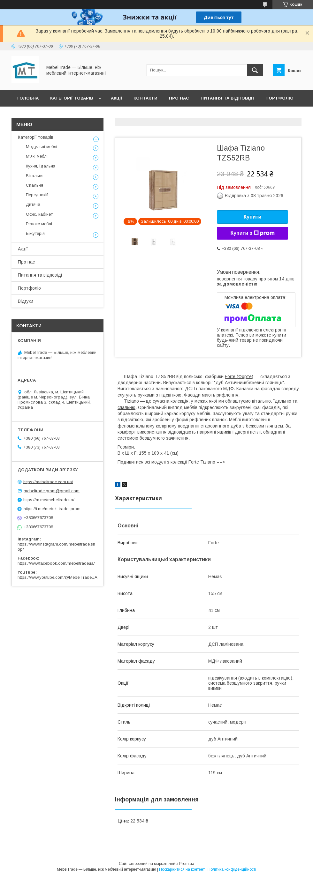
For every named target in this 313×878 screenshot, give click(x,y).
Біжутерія (35, 233)
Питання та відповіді (227, 98)
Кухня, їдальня (40, 166)
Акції (116, 98)
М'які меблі (37, 156)
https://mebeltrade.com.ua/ (48, 481)
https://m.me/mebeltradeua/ (48, 499)
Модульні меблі (41, 146)
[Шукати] (255, 70)
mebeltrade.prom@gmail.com (52, 490)
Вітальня (34, 175)
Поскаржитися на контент (182, 869)
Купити (253, 217)
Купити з (252, 233)
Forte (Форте (238, 376)
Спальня (34, 185)
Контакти (145, 98)
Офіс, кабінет (39, 214)
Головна (28, 98)
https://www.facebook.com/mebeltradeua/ (56, 563)
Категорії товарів (71, 98)
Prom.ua (186, 863)
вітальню (261, 401)
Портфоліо (279, 98)
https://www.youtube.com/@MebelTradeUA (57, 577)
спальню (126, 407)
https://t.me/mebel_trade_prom (52, 508)
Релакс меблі (39, 223)
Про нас (179, 98)
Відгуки (26, 114)
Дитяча (33, 204)
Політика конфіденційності (232, 869)
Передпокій (37, 194)
